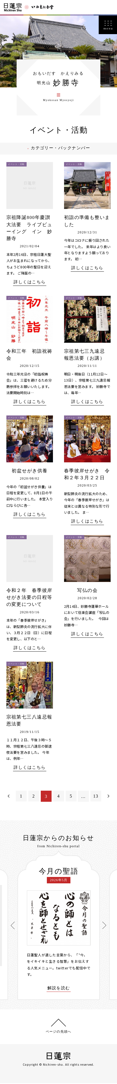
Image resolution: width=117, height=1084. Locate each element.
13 (96, 797)
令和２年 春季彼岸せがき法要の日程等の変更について (29, 598)
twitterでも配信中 (72, 968)
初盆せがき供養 (29, 471)
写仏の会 (87, 591)
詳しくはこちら (29, 283)
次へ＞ (108, 796)
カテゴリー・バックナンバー (62, 148)
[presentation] (13, 926)
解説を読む (58, 989)
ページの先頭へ (59, 1032)
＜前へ (8, 796)
